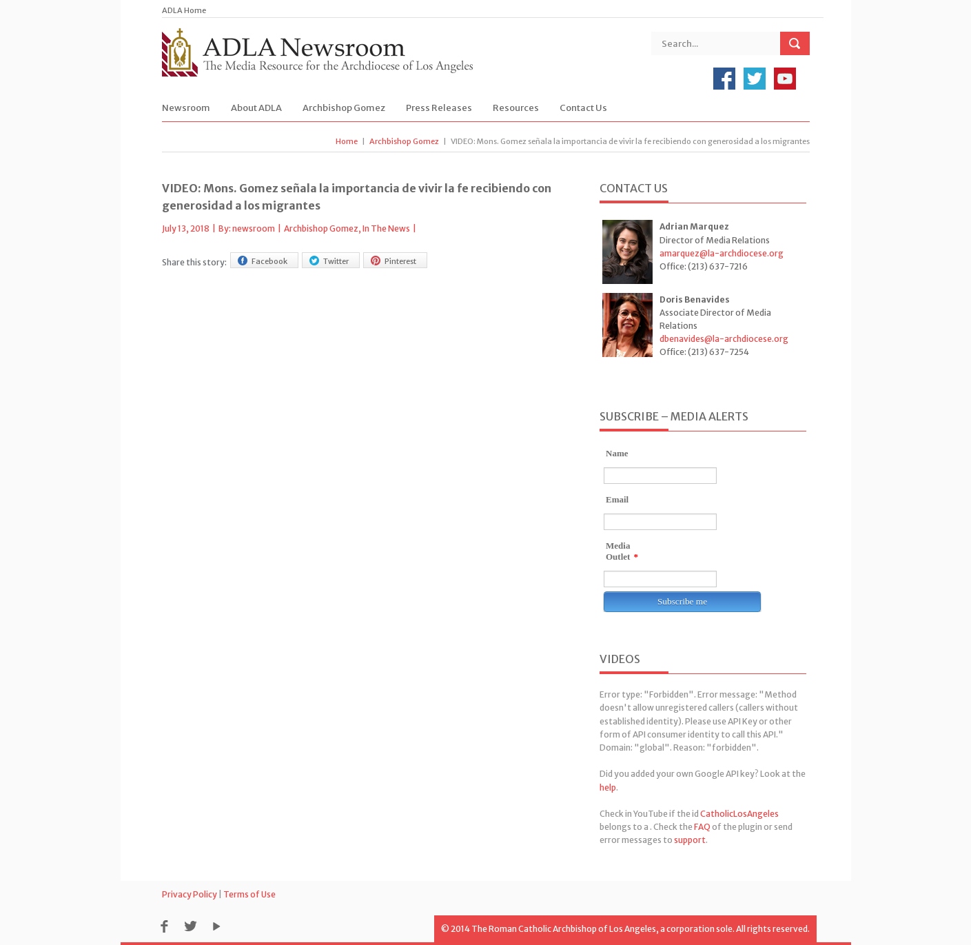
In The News (386, 228)
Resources (516, 108)
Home (347, 141)
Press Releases (439, 108)
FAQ (702, 827)
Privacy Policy (189, 894)
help (608, 787)
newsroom (253, 228)
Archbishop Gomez (344, 108)
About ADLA (256, 108)
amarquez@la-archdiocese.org (722, 253)
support (690, 840)
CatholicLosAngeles (739, 814)
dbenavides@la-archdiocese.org (724, 339)
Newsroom (186, 108)
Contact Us (583, 108)
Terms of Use (249, 894)
